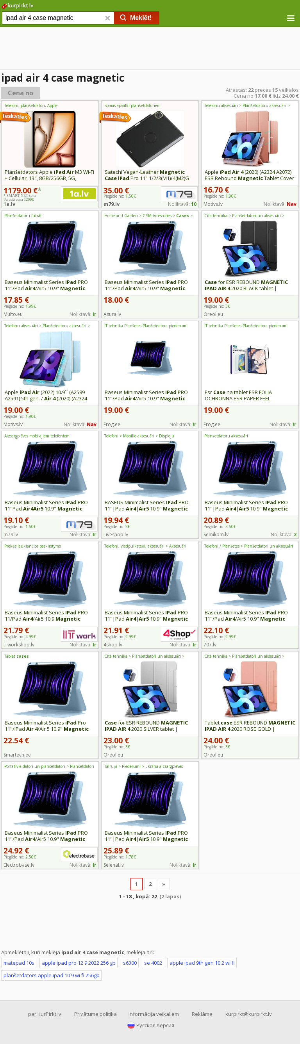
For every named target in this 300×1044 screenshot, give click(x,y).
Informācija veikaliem (154, 1013)
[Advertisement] (150, 48)
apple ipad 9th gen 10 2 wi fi (202, 962)
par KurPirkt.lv (44, 1013)
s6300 (130, 962)
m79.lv (112, 203)
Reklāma (202, 1013)
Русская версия (155, 1025)
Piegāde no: (220, 196)
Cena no (20, 93)
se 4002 (153, 962)
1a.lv (9, 203)
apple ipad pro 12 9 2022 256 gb (79, 962)
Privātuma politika (95, 1013)
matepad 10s (19, 962)
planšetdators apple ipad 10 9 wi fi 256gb (52, 975)
